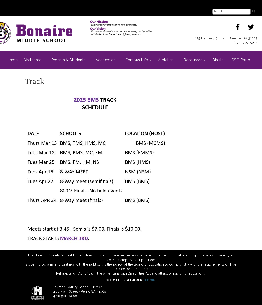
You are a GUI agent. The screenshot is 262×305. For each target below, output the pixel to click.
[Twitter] (251, 28)
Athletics (167, 60)
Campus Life (138, 60)
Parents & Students (70, 60)
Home (12, 60)
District (218, 60)
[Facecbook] (237, 28)
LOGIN (150, 280)
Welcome (34, 60)
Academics (107, 60)
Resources (195, 60)
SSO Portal (241, 60)
